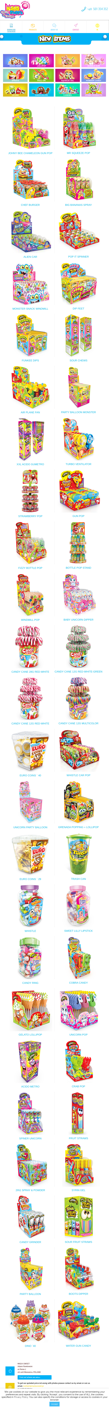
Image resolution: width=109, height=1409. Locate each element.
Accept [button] (54, 1404)
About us (54, 27)
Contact (76, 27)
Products (33, 27)
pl (97, 27)
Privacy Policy (21, 1397)
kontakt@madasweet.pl (33, 1386)
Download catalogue (11, 28)
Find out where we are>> (29, 1377)
